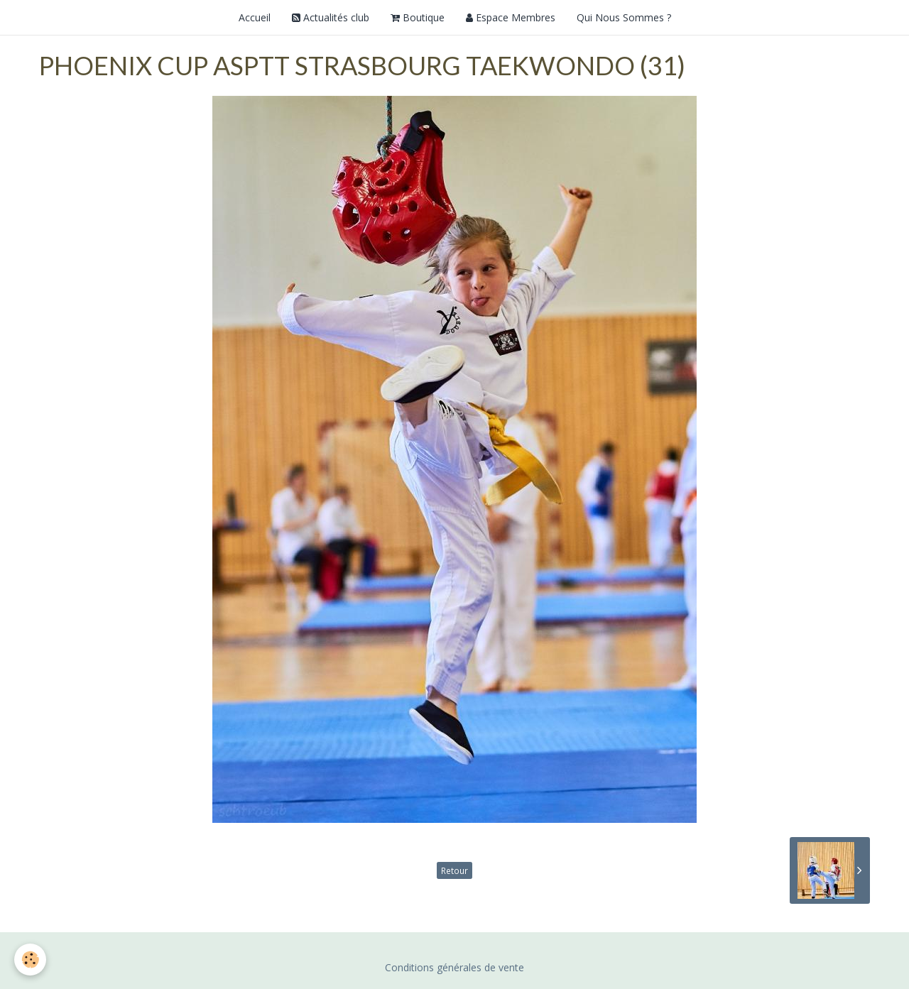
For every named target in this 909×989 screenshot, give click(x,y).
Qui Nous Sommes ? (624, 17)
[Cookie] (30, 960)
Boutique (418, 17)
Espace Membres (510, 17)
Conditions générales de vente (454, 967)
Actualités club (330, 17)
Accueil (255, 17)
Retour (454, 870)
